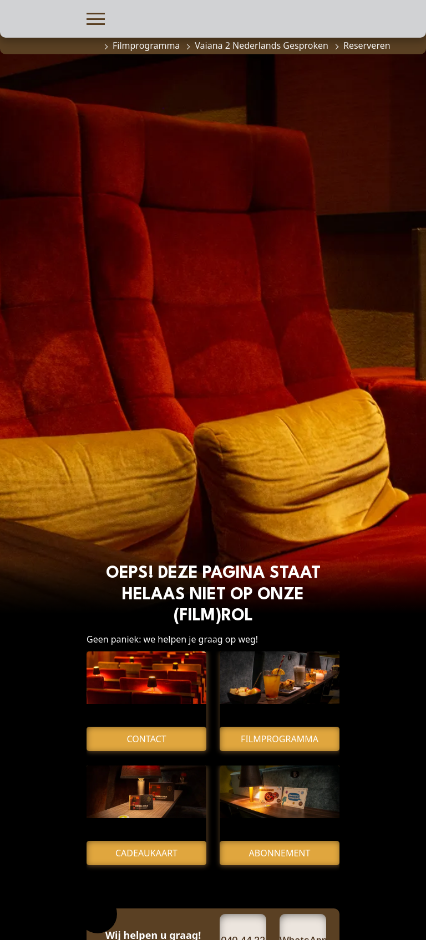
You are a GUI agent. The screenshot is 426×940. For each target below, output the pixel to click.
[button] (96, 17)
